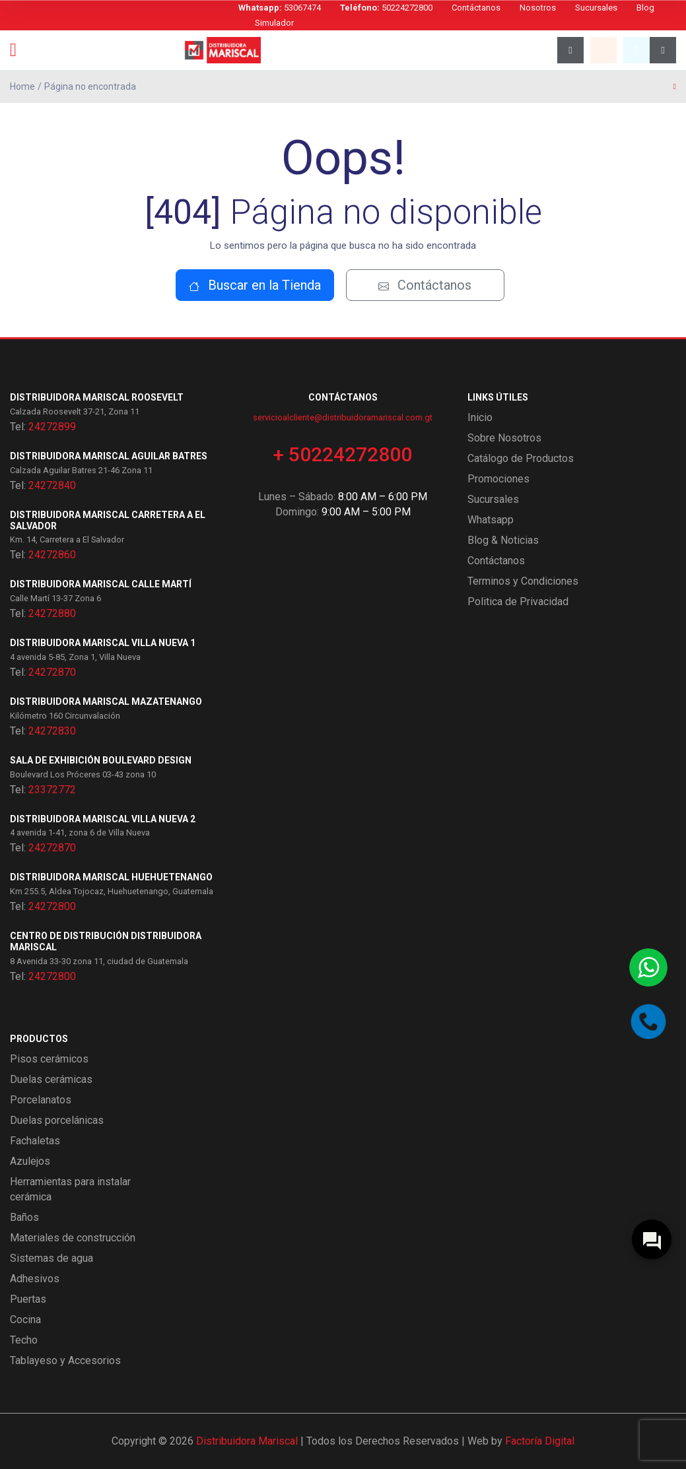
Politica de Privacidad (517, 601)
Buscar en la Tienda (255, 285)
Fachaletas (35, 1140)
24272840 (52, 485)
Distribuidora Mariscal (247, 1441)
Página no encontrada (90, 86)
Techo (24, 1340)
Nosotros (538, 8)
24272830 (52, 731)
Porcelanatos (40, 1100)
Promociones (498, 479)
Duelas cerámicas (51, 1079)
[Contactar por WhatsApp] (648, 967)
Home (22, 86)
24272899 (52, 426)
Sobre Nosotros (504, 438)
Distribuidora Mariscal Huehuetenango (111, 877)
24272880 (52, 613)
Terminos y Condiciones (522, 581)
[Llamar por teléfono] (648, 1022)
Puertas (28, 1299)
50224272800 (386, 8)
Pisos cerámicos (49, 1059)
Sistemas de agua (51, 1258)
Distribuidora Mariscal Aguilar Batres (108, 456)
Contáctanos (476, 8)
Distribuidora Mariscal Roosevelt (97, 397)
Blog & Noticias (503, 540)
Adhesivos (34, 1278)
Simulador (274, 23)
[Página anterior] (674, 86)
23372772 (52, 789)
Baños (24, 1217)
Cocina (25, 1319)
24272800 (52, 906)
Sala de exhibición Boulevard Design (100, 760)
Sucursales (596, 8)
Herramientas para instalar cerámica (70, 1189)
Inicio (480, 417)
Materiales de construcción (72, 1237)
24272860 (52, 554)
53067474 (279, 8)
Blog (645, 8)
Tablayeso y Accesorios (65, 1360)
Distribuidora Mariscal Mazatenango (106, 701)
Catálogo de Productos (520, 458)
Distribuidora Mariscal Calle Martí (100, 584)
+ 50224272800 (342, 454)
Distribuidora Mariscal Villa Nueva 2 (102, 819)
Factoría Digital (539, 1441)
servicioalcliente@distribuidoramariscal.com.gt (342, 417)
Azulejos (30, 1161)
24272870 (52, 672)
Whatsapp (490, 519)
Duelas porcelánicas (57, 1120)
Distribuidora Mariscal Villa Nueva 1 (102, 642)
